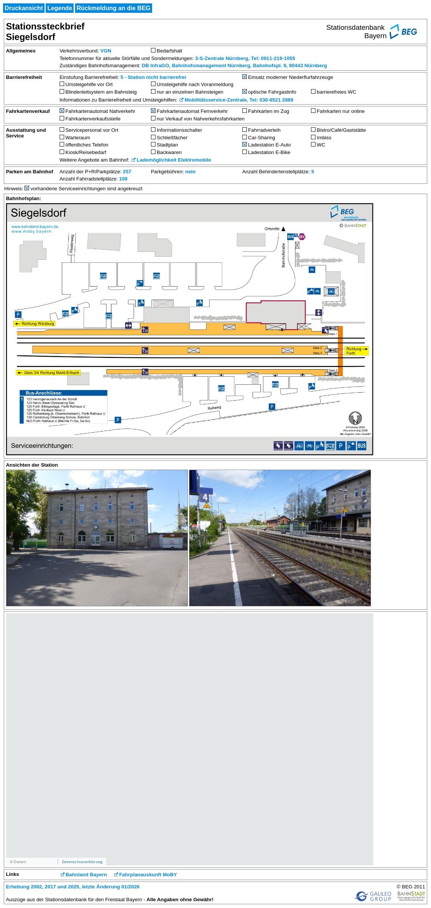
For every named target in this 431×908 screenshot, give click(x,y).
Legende (59, 8)
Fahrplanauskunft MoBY (148, 874)
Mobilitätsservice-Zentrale (215, 100)
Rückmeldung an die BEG (114, 8)
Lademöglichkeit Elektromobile (174, 160)
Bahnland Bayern (86, 874)
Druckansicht (24, 8)
